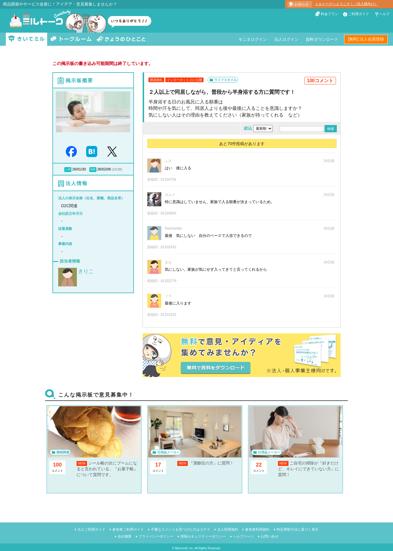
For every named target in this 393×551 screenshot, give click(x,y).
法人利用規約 (227, 529)
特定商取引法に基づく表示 (297, 529)
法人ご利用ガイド (91, 529)
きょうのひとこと (121, 39)
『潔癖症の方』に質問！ (211, 463)
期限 (93, 169)
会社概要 (125, 536)
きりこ (86, 271)
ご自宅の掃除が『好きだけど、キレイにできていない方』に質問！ (308, 469)
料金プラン (329, 14)
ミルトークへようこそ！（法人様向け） (346, 4)
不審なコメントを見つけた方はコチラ (180, 529)
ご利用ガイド (358, 14)
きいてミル (26, 39)
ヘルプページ (243, 536)
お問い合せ (269, 536)
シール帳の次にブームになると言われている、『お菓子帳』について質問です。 (107, 469)
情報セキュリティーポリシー (203, 536)
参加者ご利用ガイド (128, 529)
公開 (68, 169)
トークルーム (71, 39)
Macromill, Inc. (184, 548)
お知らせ (302, 4)
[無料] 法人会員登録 (366, 39)
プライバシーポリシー (156, 536)
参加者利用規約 (257, 529)
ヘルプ (384, 14)
